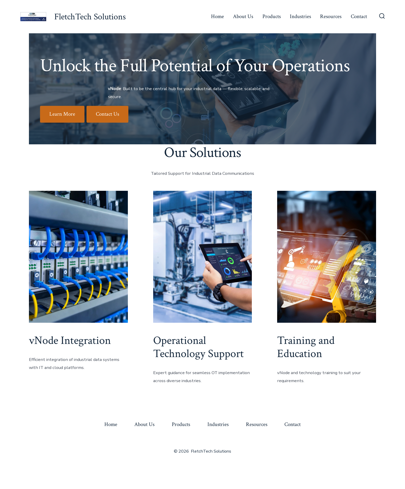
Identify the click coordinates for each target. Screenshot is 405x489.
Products (271, 16)
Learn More (62, 114)
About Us (243, 16)
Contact (359, 16)
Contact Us (107, 114)
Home (217, 16)
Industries (300, 16)
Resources (330, 16)
